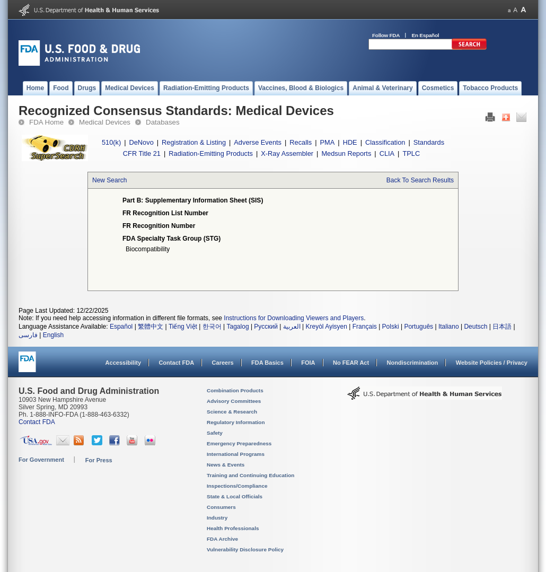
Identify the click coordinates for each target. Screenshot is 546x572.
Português (418, 326)
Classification (385, 142)
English (53, 335)
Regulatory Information (236, 422)
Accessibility (123, 362)
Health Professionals (233, 528)
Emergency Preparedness (239, 443)
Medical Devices (104, 122)
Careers (223, 362)
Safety (215, 433)
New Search (109, 180)
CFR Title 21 (142, 153)
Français (365, 326)
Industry (217, 518)
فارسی (28, 335)
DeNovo (141, 142)
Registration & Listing (194, 142)
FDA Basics (267, 362)
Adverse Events (257, 142)
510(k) (111, 142)
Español (121, 326)
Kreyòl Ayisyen (326, 326)
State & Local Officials (234, 496)
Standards (428, 142)
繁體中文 (150, 326)
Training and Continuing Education (250, 475)
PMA (327, 142)
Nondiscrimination (412, 362)
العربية (292, 326)
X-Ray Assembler (287, 153)
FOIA (308, 362)
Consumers (221, 507)
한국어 (212, 326)
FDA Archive (222, 539)
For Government (41, 459)
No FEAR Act (351, 362)
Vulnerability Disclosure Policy (245, 549)
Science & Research (232, 412)
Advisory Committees (234, 401)
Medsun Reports (346, 153)
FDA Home (46, 122)
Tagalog (238, 326)
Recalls (300, 142)
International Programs (236, 454)
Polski (390, 326)
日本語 (502, 326)
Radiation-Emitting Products (211, 153)
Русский (266, 326)
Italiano (448, 326)
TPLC (411, 153)
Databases (163, 122)
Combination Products (235, 390)
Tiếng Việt (183, 326)
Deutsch (475, 326)
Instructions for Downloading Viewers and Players (294, 318)
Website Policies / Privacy (491, 362)
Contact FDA (176, 362)
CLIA (387, 153)
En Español (425, 35)
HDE (350, 142)
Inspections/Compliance (237, 486)
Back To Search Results (420, 180)
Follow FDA (386, 35)
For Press (98, 460)
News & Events (225, 465)
